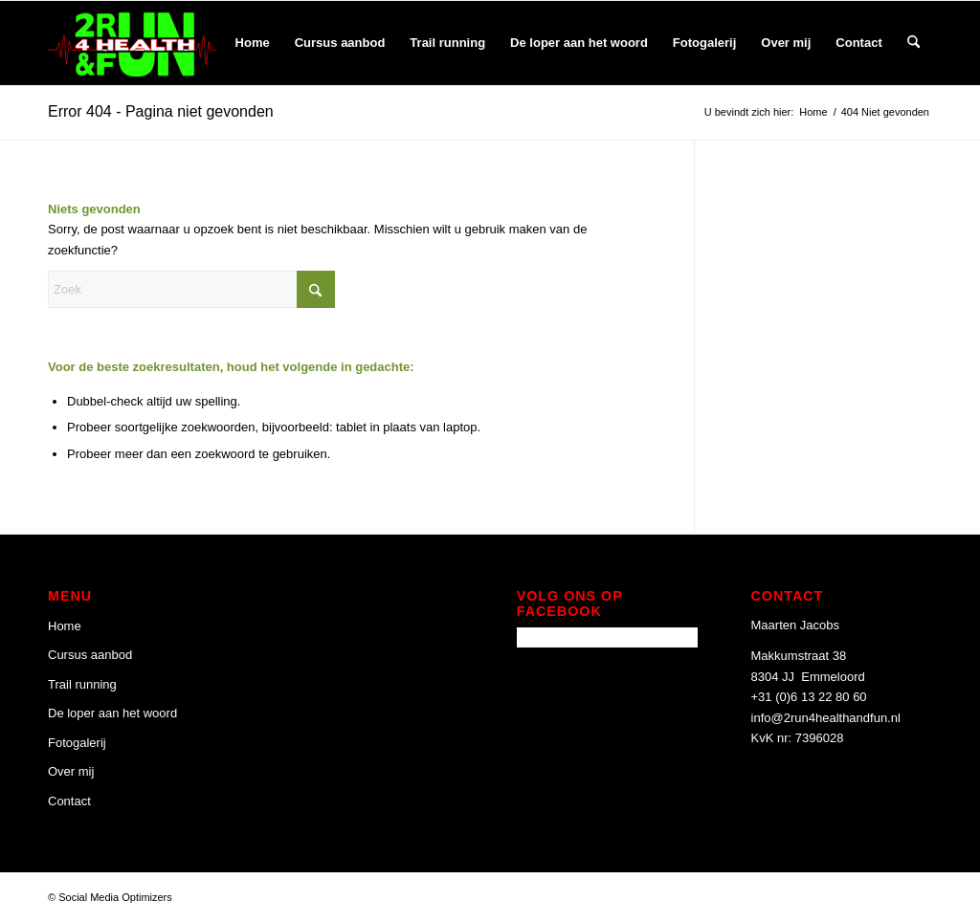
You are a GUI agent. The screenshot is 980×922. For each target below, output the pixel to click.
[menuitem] (252, 43)
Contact (69, 801)
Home (64, 626)
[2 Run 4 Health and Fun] (132, 43)
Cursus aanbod (90, 655)
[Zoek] (913, 43)
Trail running (82, 684)
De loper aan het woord (112, 713)
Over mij (71, 771)
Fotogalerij (77, 742)
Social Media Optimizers (115, 897)
